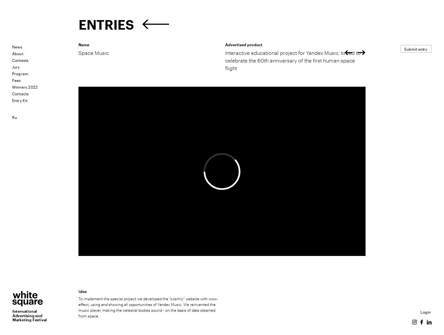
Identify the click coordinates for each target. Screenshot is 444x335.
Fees (16, 80)
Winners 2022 (25, 87)
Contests (20, 60)
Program (20, 73)
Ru (14, 117)
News (17, 46)
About (17, 53)
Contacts (20, 93)
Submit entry (415, 49)
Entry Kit (20, 100)
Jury (16, 66)
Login (425, 312)
